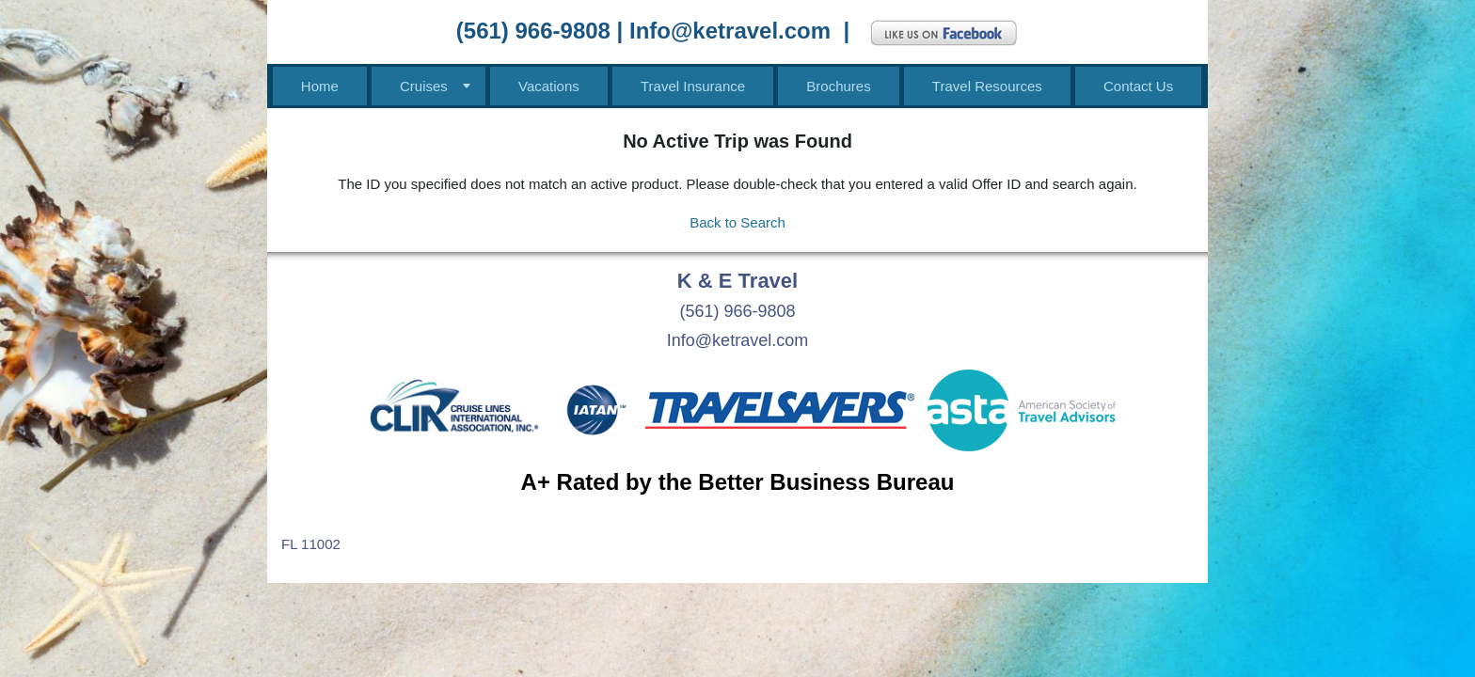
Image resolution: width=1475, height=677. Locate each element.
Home (320, 86)
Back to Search (737, 222)
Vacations (548, 86)
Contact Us (1138, 86)
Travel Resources (987, 86)
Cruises (424, 86)
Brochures (838, 86)
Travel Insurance (693, 86)
